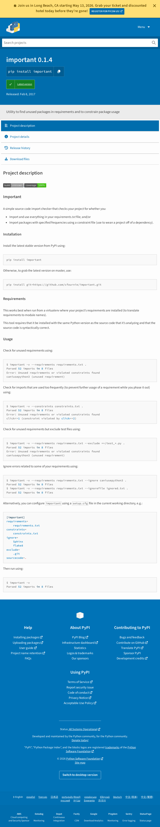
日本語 (54, 797)
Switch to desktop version (80, 775)
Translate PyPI (130, 648)
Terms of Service (78, 682)
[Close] (154, 5)
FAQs (28, 658)
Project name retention (26, 653)
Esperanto (89, 800)
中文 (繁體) (147, 797)
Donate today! (80, 740)
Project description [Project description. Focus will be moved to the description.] (19, 125)
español (30, 797)
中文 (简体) (131, 797)
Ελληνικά (105, 797)
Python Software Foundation (83, 759)
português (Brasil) (71, 797)
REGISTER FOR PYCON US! (105, 11)
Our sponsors (80, 658)
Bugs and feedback (132, 637)
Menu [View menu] (144, 27)
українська (90, 797)
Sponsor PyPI (132, 653)
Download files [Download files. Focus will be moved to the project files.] (16, 159)
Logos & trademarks (80, 653)
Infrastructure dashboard (78, 642)
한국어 (102, 800)
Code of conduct (78, 692)
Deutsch (117, 797)
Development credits (130, 658)
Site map (80, 763)
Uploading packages (26, 642)
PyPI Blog (78, 637)
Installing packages (26, 637)
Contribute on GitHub (130, 642)
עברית (77, 800)
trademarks (112, 747)
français (43, 797)
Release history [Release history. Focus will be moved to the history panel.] (17, 148)
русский (65, 800)
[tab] (80, 125)
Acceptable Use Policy (78, 703)
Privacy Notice (78, 697)
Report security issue (80, 687)
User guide (26, 648)
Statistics (80, 648)
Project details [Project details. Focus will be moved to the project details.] (16, 136)
